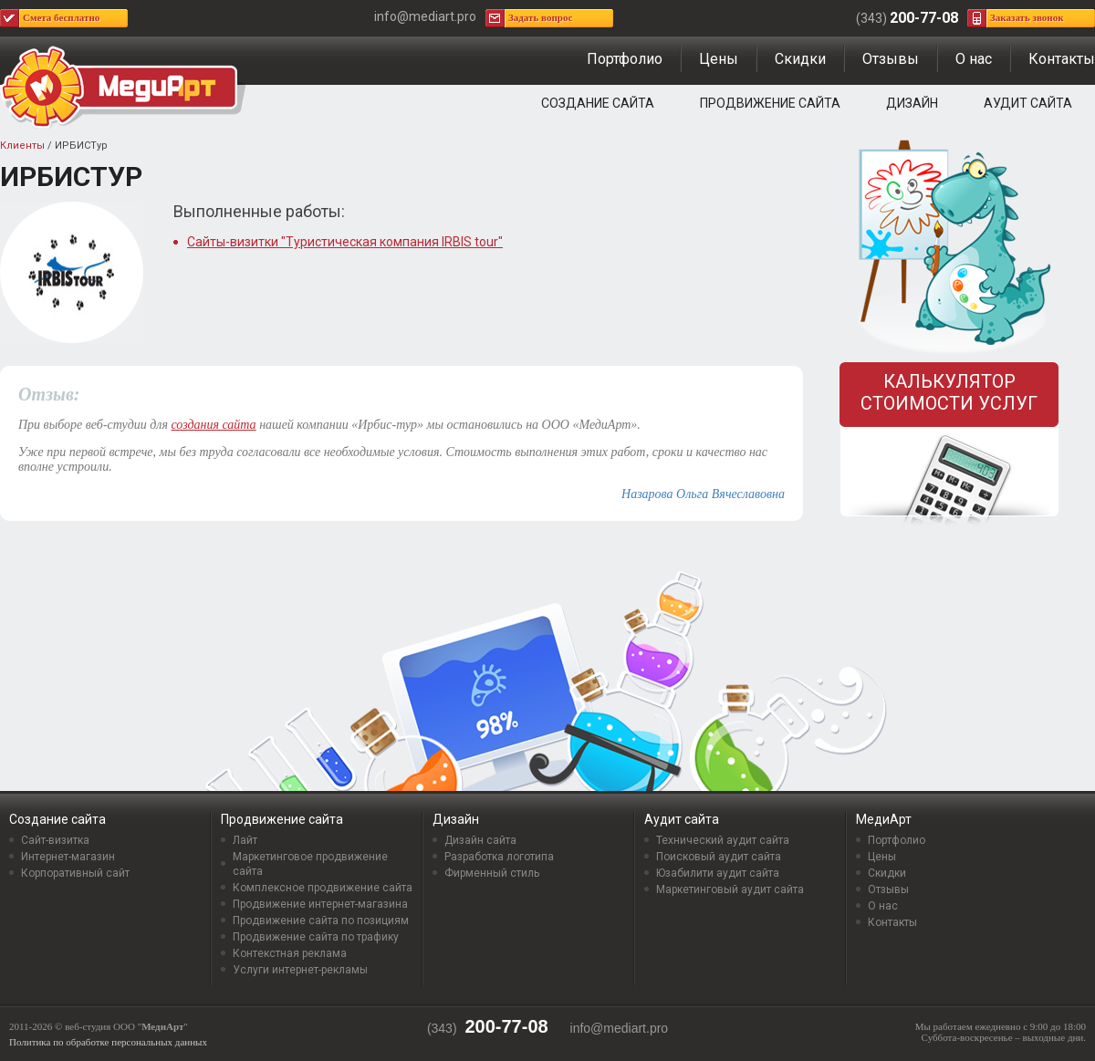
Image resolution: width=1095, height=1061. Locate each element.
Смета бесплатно (61, 17)
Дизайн (912, 103)
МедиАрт (884, 819)
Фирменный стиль (491, 873)
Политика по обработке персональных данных (108, 1041)
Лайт (245, 840)
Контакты (1061, 59)
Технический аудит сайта (722, 840)
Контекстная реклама (290, 953)
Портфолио (624, 59)
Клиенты (22, 145)
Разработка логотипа (499, 856)
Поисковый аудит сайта (718, 856)
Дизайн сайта (480, 840)
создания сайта (213, 425)
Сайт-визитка (55, 840)
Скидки (800, 59)
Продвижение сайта (770, 103)
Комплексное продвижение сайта (322, 887)
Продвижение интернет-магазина (320, 904)
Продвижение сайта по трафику (316, 937)
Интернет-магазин (68, 856)
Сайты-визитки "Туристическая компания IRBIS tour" (345, 241)
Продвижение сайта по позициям (321, 920)
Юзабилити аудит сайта (717, 873)
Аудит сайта (1028, 103)
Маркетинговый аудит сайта (730, 889)
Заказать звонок (1027, 17)
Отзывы (890, 59)
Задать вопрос (540, 17)
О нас (973, 59)
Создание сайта (597, 103)
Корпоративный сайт (75, 873)
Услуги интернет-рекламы (300, 969)
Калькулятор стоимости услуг (949, 392)
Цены (718, 59)
